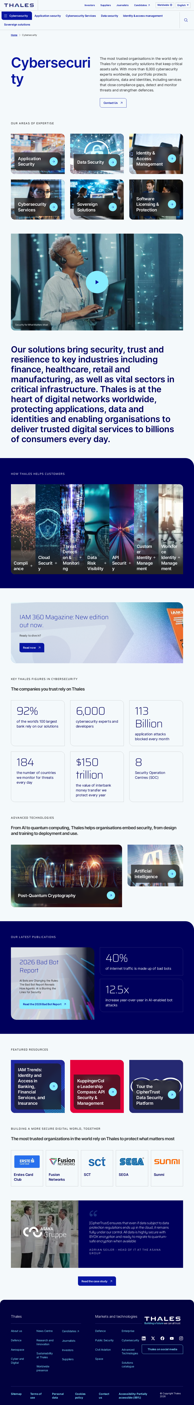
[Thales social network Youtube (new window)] (172, 1338)
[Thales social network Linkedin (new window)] (144, 1338)
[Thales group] (19, 5)
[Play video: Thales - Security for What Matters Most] (97, 282)
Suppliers (105, 5)
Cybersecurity (130, 1340)
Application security (48, 15)
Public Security (104, 1340)
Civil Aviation (103, 1349)
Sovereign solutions (17, 24)
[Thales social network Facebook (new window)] (162, 1338)
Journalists (122, 5)
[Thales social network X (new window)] (153, 1338)
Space (99, 1358)
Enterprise (128, 1331)
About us (16, 1331)
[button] (23, 566)
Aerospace (17, 1349)
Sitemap (16, 1393)
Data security (109, 15)
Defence (16, 1340)
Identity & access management (142, 15)
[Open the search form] (186, 20)
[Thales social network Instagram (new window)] (181, 1338)
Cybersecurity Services (81, 15)
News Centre (44, 1331)
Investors (90, 5)
